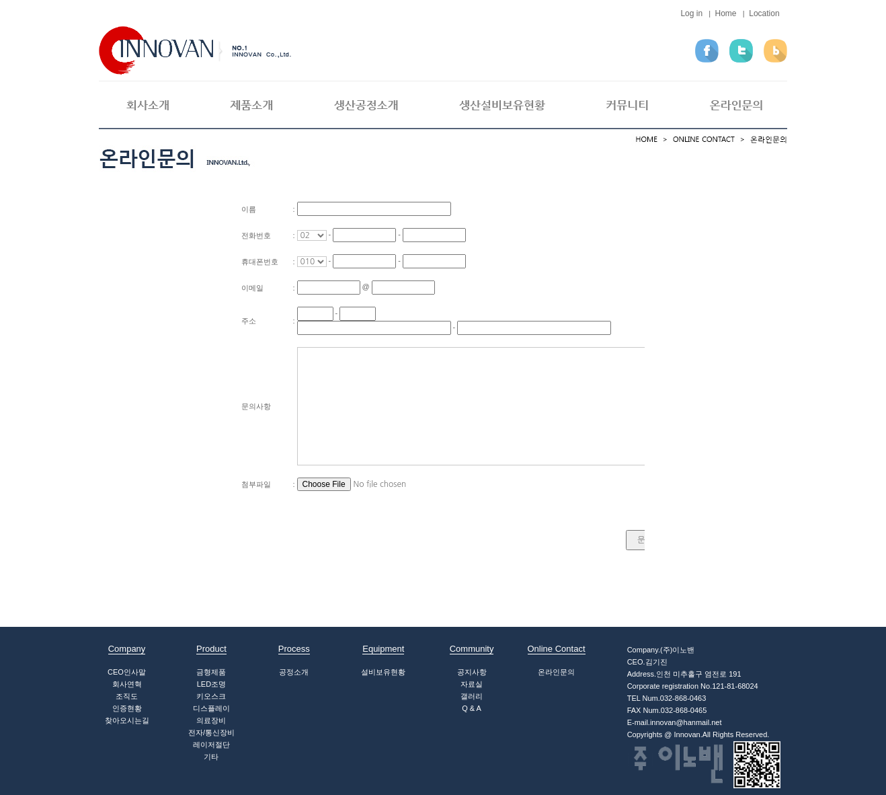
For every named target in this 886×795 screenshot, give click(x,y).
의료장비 (211, 720)
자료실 (471, 684)
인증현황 (127, 708)
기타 (211, 757)
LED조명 (211, 684)
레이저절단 (211, 745)
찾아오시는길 (127, 720)
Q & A (471, 708)
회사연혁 (127, 684)
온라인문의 (556, 672)
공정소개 (294, 672)
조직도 (127, 696)
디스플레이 (211, 708)
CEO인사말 (127, 672)
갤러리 (471, 696)
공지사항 (472, 672)
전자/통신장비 (211, 732)
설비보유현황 (383, 672)
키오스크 (211, 696)
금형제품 (211, 672)
